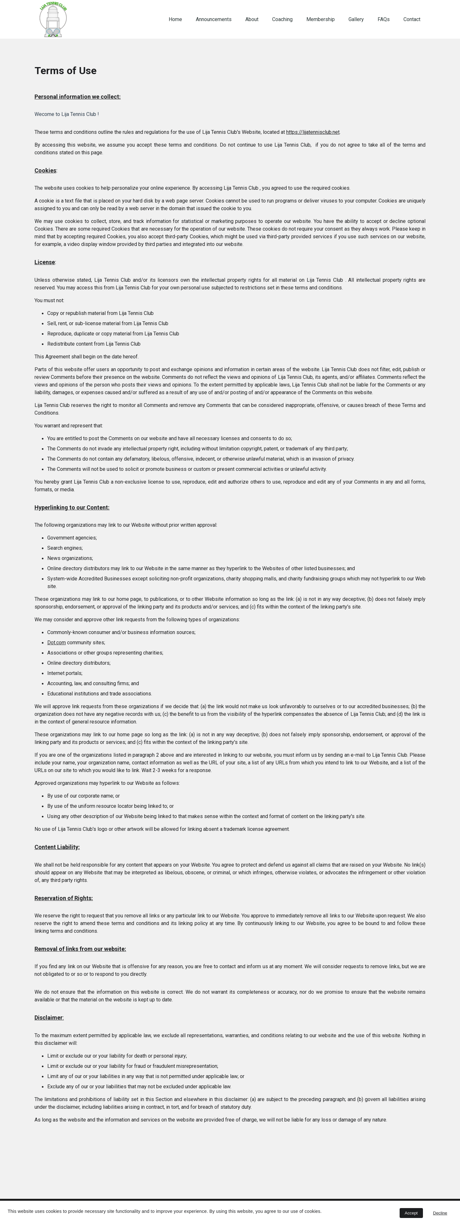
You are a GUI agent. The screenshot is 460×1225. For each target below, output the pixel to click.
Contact (411, 19)
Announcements (214, 19)
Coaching (282, 19)
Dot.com (56, 643)
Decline (440, 1213)
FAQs (384, 19)
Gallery (356, 19)
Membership (320, 19)
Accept (411, 1213)
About (251, 19)
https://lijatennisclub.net (313, 133)
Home (175, 19)
